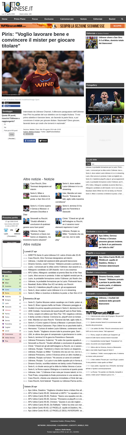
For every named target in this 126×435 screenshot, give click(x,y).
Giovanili (91, 294)
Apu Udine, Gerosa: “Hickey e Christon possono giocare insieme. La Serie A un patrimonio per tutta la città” (111, 241)
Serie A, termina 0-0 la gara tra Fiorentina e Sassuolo (72, 209)
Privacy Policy (70, 421)
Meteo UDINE (11, 243)
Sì (5, 124)
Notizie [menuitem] (83, 19)
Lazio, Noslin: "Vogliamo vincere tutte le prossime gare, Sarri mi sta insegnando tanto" (65, 331)
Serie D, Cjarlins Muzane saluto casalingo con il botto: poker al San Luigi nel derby (63, 302)
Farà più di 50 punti (11, 130)
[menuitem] (122, 19)
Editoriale (91, 33)
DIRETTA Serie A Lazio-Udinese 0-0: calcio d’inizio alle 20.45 (54, 255)
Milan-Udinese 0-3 (96, 110)
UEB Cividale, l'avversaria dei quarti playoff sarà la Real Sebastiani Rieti (59, 311)
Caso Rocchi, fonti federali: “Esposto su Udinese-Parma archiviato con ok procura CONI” (66, 381)
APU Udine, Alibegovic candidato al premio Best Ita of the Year (55, 273)
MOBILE (81, 425)
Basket (90, 272)
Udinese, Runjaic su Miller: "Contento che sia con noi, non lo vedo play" (59, 352)
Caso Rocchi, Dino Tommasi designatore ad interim (40, 186)
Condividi (30, 141)
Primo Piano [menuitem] (19, 19)
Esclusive (91, 232)
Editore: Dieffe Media (63, 430)
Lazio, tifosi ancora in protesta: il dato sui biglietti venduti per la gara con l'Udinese (63, 276)
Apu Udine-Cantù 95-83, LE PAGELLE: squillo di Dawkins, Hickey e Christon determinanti (66, 408)
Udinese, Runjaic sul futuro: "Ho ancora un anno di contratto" (54, 358)
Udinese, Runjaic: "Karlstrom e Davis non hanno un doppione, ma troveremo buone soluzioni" (68, 349)
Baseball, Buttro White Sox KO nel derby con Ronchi (50, 284)
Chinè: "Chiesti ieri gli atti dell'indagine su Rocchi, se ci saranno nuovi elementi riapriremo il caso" (70, 346)
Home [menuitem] (4, 19)
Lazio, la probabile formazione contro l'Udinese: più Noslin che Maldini (58, 278)
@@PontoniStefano (53, 132)
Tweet (43, 141)
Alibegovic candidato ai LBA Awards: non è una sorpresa (52, 270)
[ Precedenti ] (11, 236)
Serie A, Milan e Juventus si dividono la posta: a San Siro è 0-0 (40, 196)
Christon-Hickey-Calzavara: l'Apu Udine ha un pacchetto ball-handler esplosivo (62, 326)
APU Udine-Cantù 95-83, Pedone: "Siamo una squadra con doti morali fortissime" (63, 396)
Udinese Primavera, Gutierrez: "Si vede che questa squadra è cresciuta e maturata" (64, 340)
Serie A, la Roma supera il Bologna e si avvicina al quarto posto (55, 369)
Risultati (11, 138)
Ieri (93, 164)
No (5, 127)
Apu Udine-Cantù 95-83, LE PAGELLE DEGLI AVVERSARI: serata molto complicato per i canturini (70, 411)
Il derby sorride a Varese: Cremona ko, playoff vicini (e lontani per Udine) (59, 317)
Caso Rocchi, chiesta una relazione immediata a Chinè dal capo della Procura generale (65, 378)
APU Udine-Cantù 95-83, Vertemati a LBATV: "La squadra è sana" (56, 393)
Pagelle (90, 253)
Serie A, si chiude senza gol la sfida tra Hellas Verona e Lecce (54, 366)
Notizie (32, 129)
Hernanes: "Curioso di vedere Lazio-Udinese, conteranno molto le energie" (60, 328)
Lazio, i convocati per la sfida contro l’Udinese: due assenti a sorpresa (58, 267)
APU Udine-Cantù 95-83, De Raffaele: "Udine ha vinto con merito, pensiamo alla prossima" (67, 405)
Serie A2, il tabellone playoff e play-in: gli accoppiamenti (52, 287)
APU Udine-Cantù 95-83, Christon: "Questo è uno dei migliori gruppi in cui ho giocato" (65, 402)
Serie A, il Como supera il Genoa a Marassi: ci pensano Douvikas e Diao (59, 323)
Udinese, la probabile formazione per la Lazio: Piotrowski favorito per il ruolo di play (64, 281)
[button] (11, 134)
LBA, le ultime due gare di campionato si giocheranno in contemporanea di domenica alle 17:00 (69, 334)
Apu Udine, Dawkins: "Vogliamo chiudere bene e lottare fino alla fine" (57, 390)
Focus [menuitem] (35, 19)
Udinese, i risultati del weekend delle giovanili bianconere (52, 261)
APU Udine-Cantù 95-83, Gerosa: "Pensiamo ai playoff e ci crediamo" (58, 399)
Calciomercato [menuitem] (67, 19)
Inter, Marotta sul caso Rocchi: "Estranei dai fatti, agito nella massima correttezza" (63, 320)
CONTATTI (73, 425)
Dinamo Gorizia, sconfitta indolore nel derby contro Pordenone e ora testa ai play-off (64, 363)
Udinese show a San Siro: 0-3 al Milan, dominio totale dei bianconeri (111, 40)
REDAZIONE (51, 425)
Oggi (88, 164)
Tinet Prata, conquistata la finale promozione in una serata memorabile (58, 375)
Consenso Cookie (57, 421)
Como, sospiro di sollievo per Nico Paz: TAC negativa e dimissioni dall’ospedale (62, 314)
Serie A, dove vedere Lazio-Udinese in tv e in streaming (73, 186)
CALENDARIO (62, 425)
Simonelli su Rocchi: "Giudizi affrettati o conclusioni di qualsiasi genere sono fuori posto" (66, 343)
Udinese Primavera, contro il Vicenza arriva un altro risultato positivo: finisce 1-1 (62, 355)
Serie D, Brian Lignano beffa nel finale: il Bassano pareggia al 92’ (56, 305)
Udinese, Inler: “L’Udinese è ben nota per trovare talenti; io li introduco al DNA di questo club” (68, 372)
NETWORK (42, 425)
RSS (86, 425)
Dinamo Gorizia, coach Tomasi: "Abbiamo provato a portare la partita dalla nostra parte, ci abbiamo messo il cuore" (111, 282)
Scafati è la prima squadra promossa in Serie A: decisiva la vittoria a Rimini (60, 308)
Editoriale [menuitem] (97, 19)
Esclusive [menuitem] (49, 19)
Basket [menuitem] (112, 19)
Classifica (7, 272)
